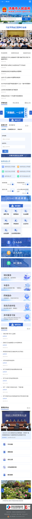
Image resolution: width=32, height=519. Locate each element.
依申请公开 (8, 176)
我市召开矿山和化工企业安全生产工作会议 (15, 47)
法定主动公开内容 (10, 171)
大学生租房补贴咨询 (8, 360)
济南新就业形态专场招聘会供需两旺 (11, 71)
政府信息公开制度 (25, 166)
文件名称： (4, 135)
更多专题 (26, 112)
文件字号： (4, 143)
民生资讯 (16, 103)
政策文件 (4, 125)
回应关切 (4, 328)
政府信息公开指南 (10, 166)
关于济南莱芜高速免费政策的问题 (12, 369)
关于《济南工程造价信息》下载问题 (13, 387)
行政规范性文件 (12, 129)
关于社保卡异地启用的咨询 (10, 378)
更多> (27, 126)
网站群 (7, 1)
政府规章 (4, 129)
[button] (2, 490)
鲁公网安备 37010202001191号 (16, 516)
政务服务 (16, 206)
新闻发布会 (5, 407)
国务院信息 (15, 53)
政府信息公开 (5, 161)
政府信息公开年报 (25, 171)
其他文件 (20, 129)
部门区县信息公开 (25, 176)
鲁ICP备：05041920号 (22, 514)
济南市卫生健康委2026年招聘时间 (12, 342)
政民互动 (16, 325)
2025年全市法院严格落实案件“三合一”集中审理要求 (15, 83)
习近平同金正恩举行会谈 (16, 27)
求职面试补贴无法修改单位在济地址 (13, 351)
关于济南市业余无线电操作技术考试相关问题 (15, 396)
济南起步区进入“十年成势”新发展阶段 (12, 96)
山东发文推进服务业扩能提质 (9, 90)
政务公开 (16, 120)
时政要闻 (4, 53)
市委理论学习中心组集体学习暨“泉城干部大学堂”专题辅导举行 (15, 58)
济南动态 (4, 103)
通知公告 (28, 103)
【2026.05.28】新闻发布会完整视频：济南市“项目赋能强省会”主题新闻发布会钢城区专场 (15, 434)
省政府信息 (27, 53)
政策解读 (12, 125)
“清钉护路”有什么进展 (9, 334)
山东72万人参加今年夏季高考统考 (10, 77)
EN (2, 1)
